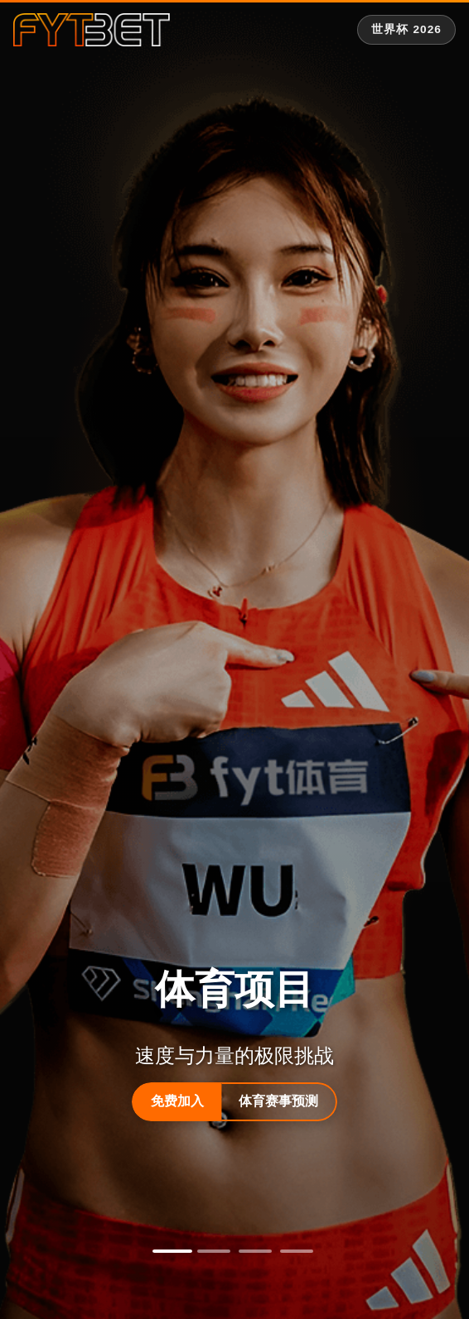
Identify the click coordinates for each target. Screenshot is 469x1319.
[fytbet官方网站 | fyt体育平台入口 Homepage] (91, 29)
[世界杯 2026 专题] (406, 30)
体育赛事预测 (278, 1101)
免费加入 (177, 1101)
